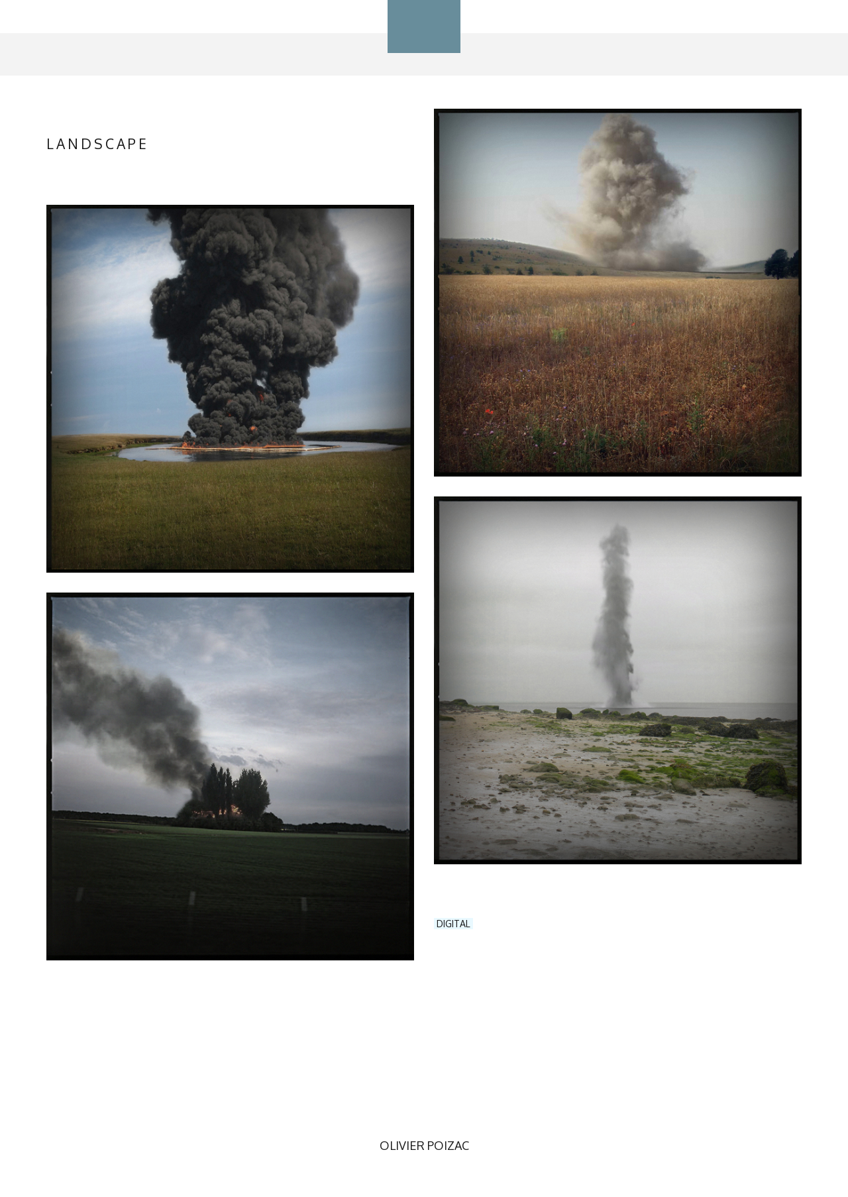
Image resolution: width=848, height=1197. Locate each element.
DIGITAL (453, 923)
